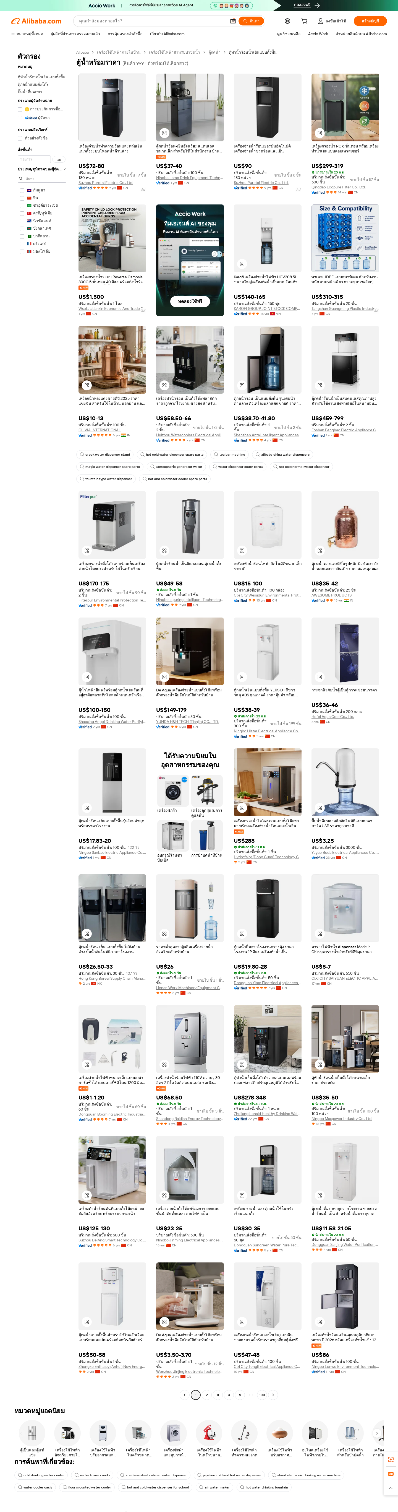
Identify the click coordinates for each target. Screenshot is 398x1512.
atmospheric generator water (176, 467)
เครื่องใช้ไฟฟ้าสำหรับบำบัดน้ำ (174, 52)
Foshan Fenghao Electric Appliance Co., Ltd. (345, 430)
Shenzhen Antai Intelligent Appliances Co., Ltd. (268, 435)
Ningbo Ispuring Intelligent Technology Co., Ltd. (190, 599)
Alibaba (82, 52)
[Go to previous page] (185, 1395)
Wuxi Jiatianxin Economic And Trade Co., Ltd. (112, 308)
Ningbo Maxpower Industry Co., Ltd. (341, 1118)
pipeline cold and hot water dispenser (229, 1475)
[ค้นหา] (251, 21)
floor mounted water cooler (87, 1487)
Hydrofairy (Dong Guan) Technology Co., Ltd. (268, 857)
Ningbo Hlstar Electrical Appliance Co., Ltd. (268, 731)
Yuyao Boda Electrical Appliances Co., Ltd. (345, 852)
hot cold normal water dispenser (301, 467)
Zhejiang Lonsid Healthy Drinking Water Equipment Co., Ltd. (268, 1113)
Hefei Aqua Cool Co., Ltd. (332, 716)
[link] (391, 1459)
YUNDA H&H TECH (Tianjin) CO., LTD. (187, 721)
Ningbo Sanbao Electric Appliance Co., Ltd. (112, 852)
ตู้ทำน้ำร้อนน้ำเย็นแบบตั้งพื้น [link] (253, 52)
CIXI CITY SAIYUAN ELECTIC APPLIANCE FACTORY (345, 978)
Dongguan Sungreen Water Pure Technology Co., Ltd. (268, 1245)
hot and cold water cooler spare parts (175, 479)
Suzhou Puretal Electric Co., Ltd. (105, 182)
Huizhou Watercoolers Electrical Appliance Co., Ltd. (190, 435)
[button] (233, 21)
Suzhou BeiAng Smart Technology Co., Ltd (112, 1240)
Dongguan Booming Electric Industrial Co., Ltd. (112, 1114)
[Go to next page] (273, 1395)
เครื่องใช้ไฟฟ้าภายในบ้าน (119, 52)
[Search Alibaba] (152, 21)
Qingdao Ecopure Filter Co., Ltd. (338, 187)
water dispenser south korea (238, 467)
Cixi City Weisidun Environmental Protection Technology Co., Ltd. (268, 595)
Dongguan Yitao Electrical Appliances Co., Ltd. (268, 983)
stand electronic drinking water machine (306, 1475)
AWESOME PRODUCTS (331, 595)
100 (262, 1395)
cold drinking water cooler (41, 1475)
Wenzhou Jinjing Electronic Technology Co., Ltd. (190, 1371)
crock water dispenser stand (105, 454)
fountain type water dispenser (106, 479)
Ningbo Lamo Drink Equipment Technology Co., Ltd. (190, 177)
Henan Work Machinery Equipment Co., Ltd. (190, 987)
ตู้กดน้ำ (214, 52)
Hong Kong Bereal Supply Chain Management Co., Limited (112, 978)
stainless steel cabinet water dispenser (153, 1475)
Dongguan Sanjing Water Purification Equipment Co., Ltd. (345, 1244)
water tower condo (92, 1475)
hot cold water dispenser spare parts (171, 454)
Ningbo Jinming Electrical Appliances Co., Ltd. (190, 1240)
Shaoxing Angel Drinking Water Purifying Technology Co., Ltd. (112, 721)
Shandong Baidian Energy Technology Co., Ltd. (190, 1118)
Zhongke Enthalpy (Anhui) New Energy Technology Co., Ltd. (112, 1366)
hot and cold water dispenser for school (155, 1487)
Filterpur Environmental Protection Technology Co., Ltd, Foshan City (112, 600)
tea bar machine (229, 454)
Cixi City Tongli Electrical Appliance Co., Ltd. (268, 1366)
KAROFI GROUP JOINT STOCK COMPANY (268, 308)
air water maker (214, 1487)
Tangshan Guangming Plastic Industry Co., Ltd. (345, 308)
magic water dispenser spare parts (110, 467)
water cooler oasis (35, 1487)
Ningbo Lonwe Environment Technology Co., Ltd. (345, 1366)
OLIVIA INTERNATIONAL (99, 430)
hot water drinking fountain (264, 1487)
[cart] (305, 22)
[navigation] (42, 724)
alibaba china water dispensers (283, 454)
